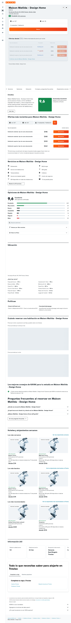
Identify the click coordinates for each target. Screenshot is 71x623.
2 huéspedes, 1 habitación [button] (17, 25)
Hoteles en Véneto (46, 592)
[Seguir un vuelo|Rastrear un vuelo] (3, 21)
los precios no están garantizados (43, 573)
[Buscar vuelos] (3, 7)
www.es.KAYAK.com (12, 592)
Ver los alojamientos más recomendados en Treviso (56, 475)
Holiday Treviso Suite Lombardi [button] (16, 496)
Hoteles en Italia (36, 592)
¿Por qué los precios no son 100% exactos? (39, 584)
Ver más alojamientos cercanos (61, 409)
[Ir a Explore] (3, 18)
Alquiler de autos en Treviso (45, 558)
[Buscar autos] (3, 13)
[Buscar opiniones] (39, 223)
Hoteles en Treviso (15, 560)
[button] (2, 2)
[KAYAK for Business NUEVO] (3, 28)
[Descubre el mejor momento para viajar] (3, 24)
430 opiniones (22, 16)
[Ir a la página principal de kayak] (10, 2)
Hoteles (19, 592)
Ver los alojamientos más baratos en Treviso (57, 442)
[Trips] (3, 32)
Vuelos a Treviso (15, 558)
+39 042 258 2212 (14, 14)
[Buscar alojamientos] (3, 10)
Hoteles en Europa (27, 592)
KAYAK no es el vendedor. (39, 578)
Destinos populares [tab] (27, 548)
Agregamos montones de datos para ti (39, 581)
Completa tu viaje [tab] (14, 548)
